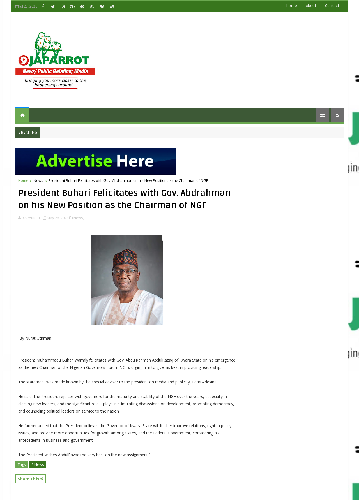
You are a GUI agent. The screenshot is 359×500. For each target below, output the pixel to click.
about (311, 5)
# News (37, 464)
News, (78, 217)
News (38, 180)
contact (332, 5)
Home (291, 5)
